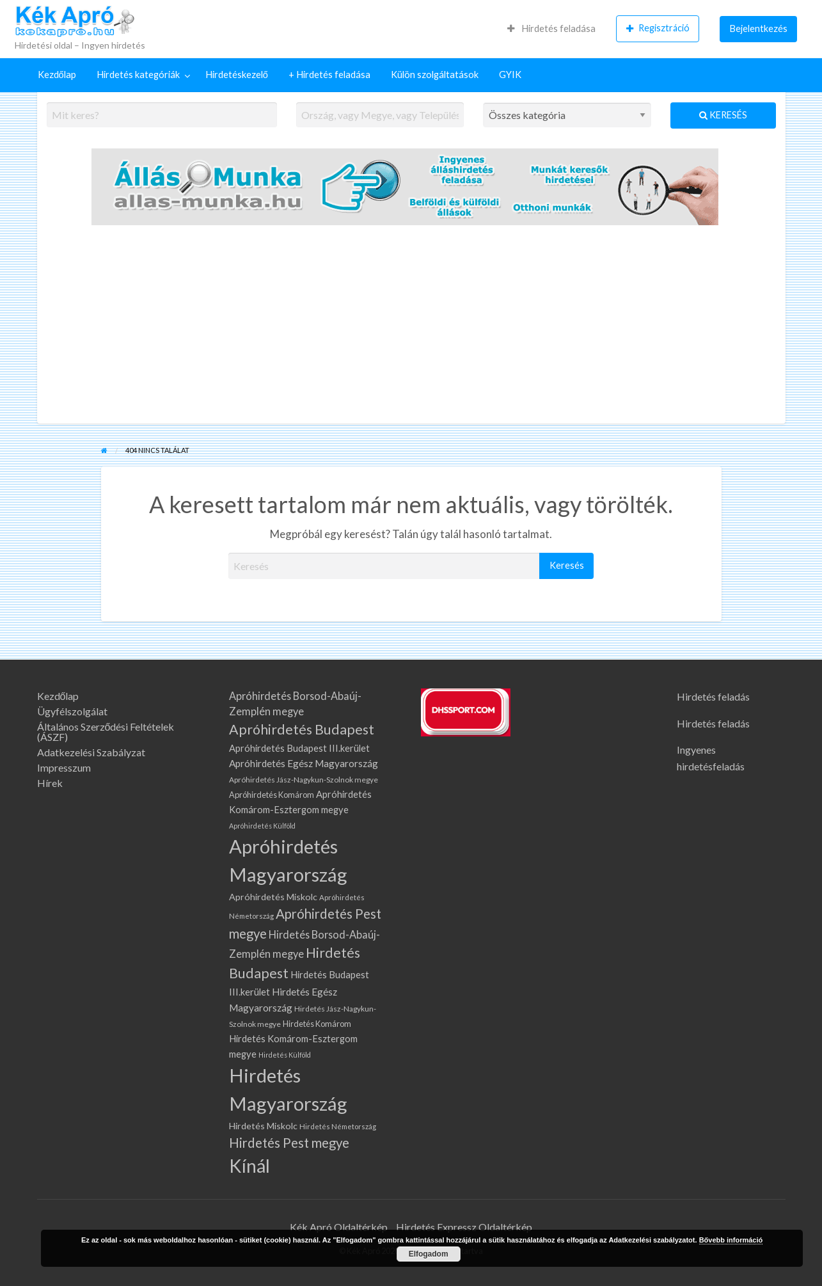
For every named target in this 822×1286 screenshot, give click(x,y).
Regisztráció (658, 28)
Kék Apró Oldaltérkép (339, 1227)
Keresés (723, 114)
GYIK (510, 74)
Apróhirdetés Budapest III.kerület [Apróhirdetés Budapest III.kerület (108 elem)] (299, 748)
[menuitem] (551, 28)
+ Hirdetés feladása (329, 74)
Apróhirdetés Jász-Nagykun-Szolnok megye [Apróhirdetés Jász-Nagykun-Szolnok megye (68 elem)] (303, 779)
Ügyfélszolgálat (72, 711)
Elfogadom (428, 1254)
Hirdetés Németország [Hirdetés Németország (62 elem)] (337, 1126)
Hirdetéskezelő (236, 74)
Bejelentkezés (758, 28)
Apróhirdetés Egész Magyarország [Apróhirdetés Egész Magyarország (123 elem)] (303, 763)
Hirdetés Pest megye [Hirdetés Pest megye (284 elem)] (289, 1142)
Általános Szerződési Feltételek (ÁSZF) (106, 732)
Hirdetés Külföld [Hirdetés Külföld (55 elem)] (284, 1055)
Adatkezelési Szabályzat (91, 752)
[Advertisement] (411, 327)
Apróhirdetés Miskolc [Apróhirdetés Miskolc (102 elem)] (273, 896)
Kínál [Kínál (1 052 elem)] (249, 1166)
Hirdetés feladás (713, 696)
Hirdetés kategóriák (138, 74)
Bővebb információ (731, 1240)
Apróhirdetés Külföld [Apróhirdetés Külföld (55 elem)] (262, 826)
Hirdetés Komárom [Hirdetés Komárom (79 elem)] (317, 1024)
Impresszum (64, 768)
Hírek (50, 783)
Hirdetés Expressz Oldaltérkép (464, 1227)
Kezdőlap (57, 74)
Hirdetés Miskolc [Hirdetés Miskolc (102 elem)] (263, 1125)
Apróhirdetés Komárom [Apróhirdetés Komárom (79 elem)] (271, 795)
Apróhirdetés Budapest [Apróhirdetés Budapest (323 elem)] (301, 729)
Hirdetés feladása (551, 28)
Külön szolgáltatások (434, 74)
